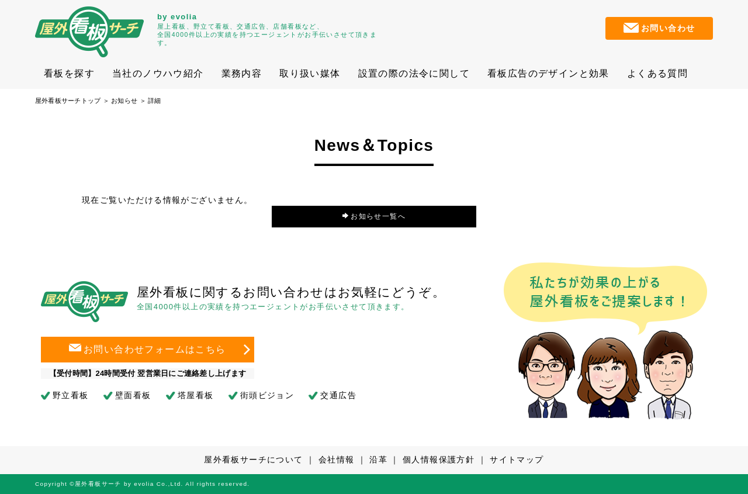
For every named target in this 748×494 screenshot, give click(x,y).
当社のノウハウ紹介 (158, 73)
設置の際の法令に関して (414, 73)
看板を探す (69, 73)
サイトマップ (516, 459)
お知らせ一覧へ (374, 216)
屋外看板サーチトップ (68, 100)
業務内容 (241, 73)
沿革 (378, 459)
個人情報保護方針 (439, 459)
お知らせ (124, 100)
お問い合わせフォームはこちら (147, 350)
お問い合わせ (659, 28)
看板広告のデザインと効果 (548, 73)
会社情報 (336, 459)
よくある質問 (657, 73)
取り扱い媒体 (309, 73)
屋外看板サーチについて (253, 459)
